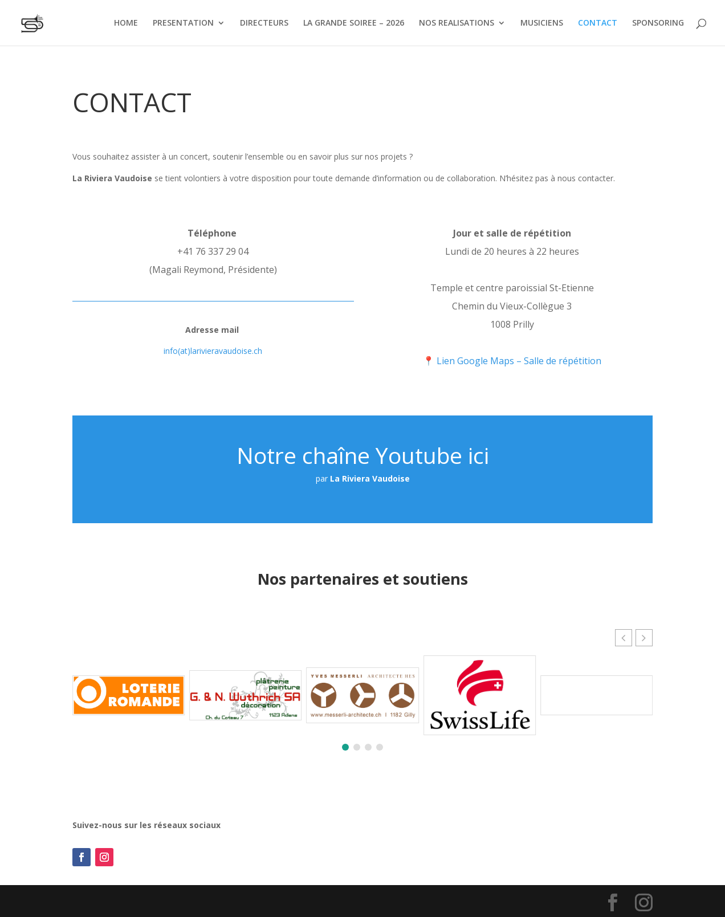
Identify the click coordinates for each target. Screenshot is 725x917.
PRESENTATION (183, 23)
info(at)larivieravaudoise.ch (213, 350)
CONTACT (597, 23)
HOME (126, 23)
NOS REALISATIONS (456, 23)
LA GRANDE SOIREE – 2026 (353, 23)
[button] (644, 637)
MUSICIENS (541, 23)
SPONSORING (658, 23)
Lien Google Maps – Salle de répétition (519, 360)
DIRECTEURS (264, 23)
